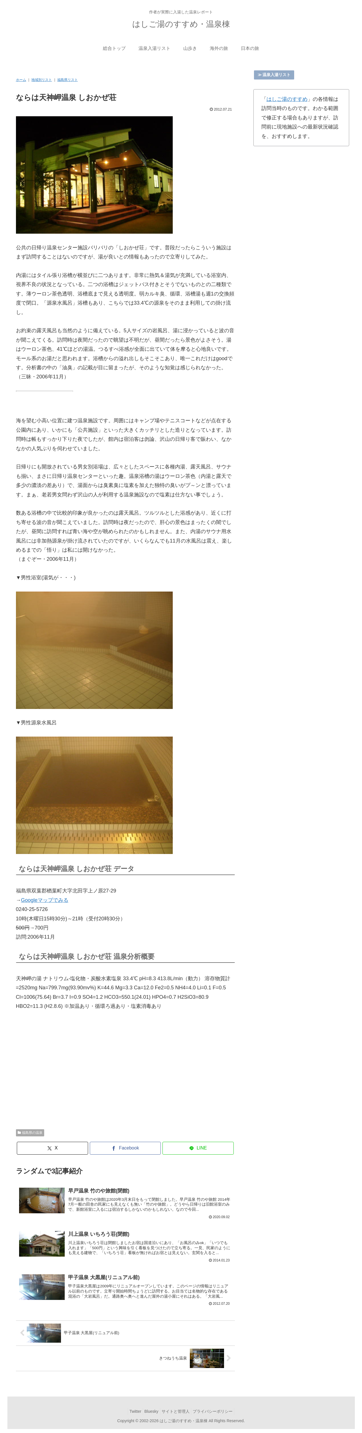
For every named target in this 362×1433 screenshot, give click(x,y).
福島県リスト (67, 80)
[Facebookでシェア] (125, 1148)
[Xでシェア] (52, 1148)
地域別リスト (41, 80)
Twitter (131, 1415)
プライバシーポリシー (217, 1415)
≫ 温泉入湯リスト (274, 74)
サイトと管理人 (177, 1415)
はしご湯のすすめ (287, 99)
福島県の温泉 (30, 1133)
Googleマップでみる (44, 900)
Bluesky (150, 1415)
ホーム (21, 80)
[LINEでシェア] (198, 1148)
